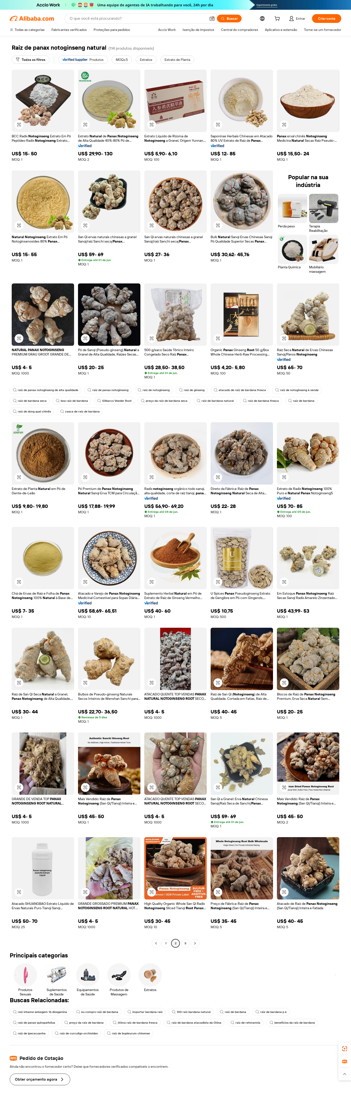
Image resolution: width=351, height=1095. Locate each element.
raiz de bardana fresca (250, 401)
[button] (19, 124)
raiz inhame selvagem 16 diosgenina (39, 1012)
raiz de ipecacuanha (277, 1023)
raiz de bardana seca (29, 401)
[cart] (276, 19)
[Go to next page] (195, 943)
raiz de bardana (289, 401)
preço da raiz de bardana (31, 1023)
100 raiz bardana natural (184, 1012)
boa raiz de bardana (69, 401)
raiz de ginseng (185, 390)
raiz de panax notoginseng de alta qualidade (44, 390)
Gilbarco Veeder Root (110, 401)
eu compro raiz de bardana (95, 1012)
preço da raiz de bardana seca (158, 401)
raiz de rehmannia (186, 1023)
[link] (344, 1048)
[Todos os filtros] (30, 60)
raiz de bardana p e (261, 1012)
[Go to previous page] (156, 943)
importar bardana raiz (140, 1012)
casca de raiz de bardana (77, 411)
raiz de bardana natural (206, 401)
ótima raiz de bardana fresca (80, 1023)
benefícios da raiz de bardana (231, 1023)
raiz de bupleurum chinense (83, 1033)
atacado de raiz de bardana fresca (231, 390)
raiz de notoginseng (148, 390)
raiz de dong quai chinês (31, 411)
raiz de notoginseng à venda (286, 390)
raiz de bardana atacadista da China (137, 1023)
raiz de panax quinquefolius (305, 1012)
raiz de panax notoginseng (104, 390)
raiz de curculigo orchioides (33, 1033)
